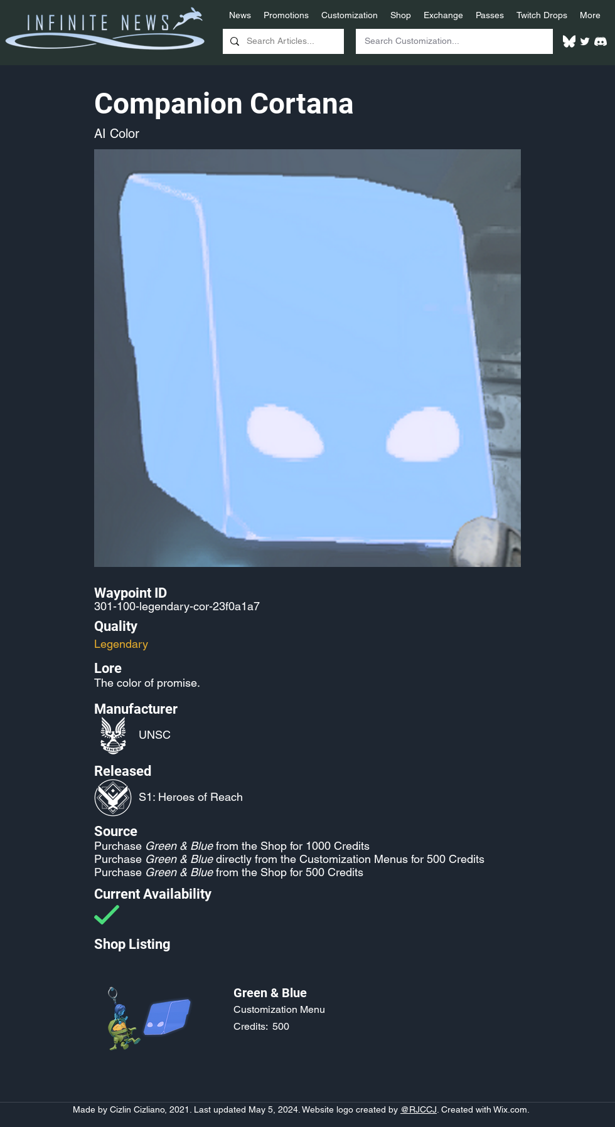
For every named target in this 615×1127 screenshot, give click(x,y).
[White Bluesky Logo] (569, 41)
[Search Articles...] (282, 41)
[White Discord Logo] (600, 41)
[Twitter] (585, 41)
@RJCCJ (418, 1109)
